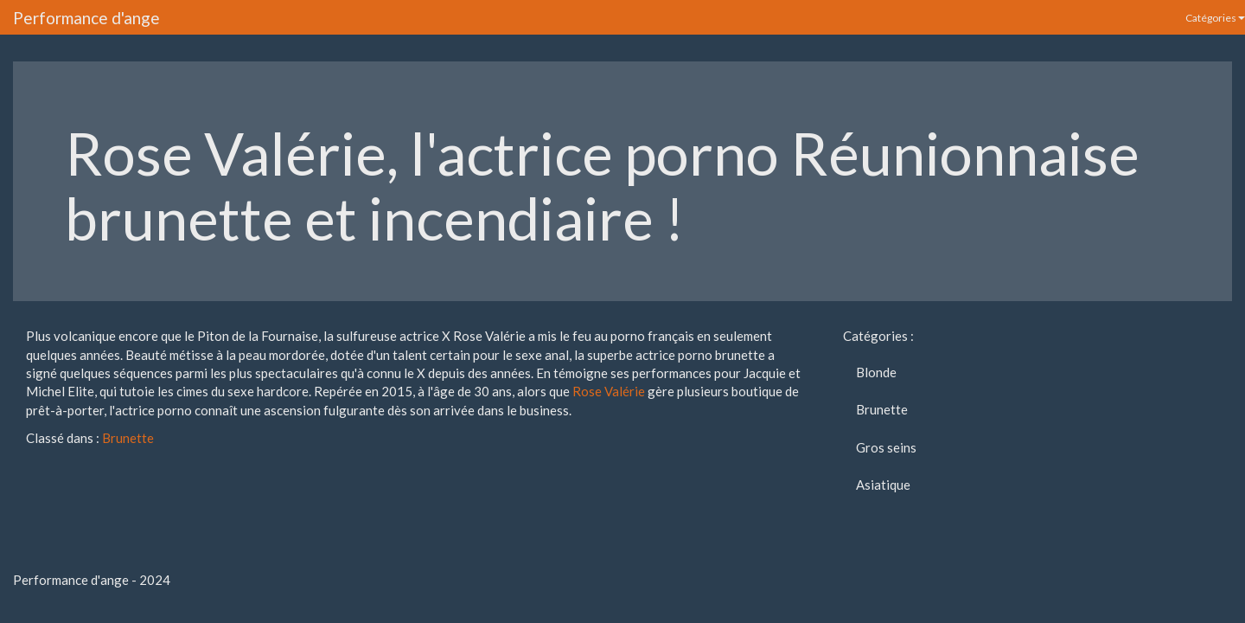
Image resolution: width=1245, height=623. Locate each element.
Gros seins (886, 447)
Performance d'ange (86, 18)
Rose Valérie (608, 391)
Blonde (876, 372)
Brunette (128, 438)
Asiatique (883, 484)
